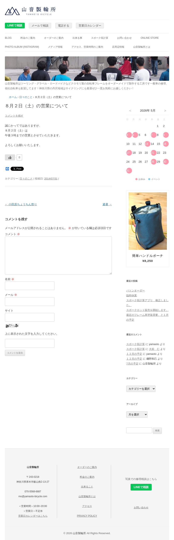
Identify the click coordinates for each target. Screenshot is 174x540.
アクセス (87, 506)
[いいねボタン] (10, 157)
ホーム (13, 97)
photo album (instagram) (22, 46)
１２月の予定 (134, 353)
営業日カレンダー (90, 25)
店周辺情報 (118, 46)
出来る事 (77, 38)
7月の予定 (132, 363)
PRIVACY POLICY (87, 515)
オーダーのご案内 (54, 38)
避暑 (107, 204)
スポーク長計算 (99, 38)
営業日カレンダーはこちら (33, 515)
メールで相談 (40, 25)
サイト (9, 310)
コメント (12, 234)
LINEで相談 (14, 25)
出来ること (87, 486)
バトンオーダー (135, 290)
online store (150, 38)
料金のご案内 (28, 38)
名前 (9, 279)
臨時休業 (131, 295)
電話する (63, 25)
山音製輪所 (79, 533)
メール (11, 294)
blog (8, 38)
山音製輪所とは (141, 46)
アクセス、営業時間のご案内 (87, 46)
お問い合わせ (124, 38)
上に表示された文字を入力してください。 (32, 333)
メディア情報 (55, 46)
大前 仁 (154, 349)
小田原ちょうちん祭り (21, 204)
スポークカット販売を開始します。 (147, 310)
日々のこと (25, 97)
